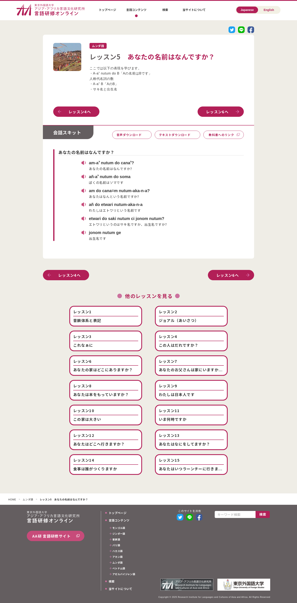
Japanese (247, 10)
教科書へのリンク (221, 135)
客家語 (116, 539)
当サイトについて (194, 10)
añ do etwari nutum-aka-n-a (116, 204)
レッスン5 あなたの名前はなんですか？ (64, 499)
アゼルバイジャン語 (123, 574)
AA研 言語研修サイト (51, 536)
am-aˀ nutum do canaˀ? (111, 163)
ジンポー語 (118, 533)
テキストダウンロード (175, 135)
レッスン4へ (79, 111)
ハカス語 (117, 551)
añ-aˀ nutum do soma (110, 176)
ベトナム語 (118, 568)
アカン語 (117, 557)
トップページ (107, 10)
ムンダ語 (28, 499)
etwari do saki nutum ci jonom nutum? (126, 218)
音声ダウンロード (129, 135)
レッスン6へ (217, 111)
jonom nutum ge (105, 232)
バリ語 (116, 545)
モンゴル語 (118, 528)
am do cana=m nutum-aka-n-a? (119, 190)
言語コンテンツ (136, 10)
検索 (165, 10)
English (269, 10)
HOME (12, 499)
